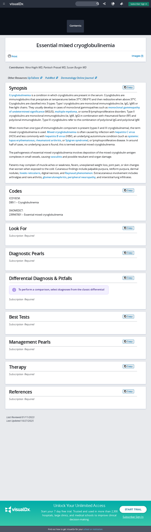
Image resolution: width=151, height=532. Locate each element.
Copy (130, 87)
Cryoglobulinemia (20, 95)
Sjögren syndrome (76, 140)
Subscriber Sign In (133, 517)
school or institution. (93, 529)
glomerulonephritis (54, 177)
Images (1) (137, 56)
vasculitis (56, 156)
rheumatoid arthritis (48, 140)
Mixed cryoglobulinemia (61, 132)
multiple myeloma (66, 111)
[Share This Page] (105, 4)
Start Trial (133, 510)
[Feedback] (122, 4)
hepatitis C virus (125, 132)
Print (12, 56)
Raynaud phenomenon (79, 173)
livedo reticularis (30, 173)
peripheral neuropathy (82, 177)
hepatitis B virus (55, 136)
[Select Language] (114, 4)
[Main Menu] (4, 4)
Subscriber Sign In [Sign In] (139, 4)
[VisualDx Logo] (17, 4)
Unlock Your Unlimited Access (79, 506)
